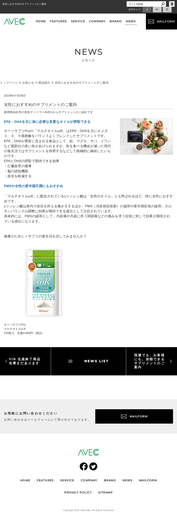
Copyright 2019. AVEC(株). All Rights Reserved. (88, 510)
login (172, 4)
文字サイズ (134, 9)
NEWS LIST (88, 361)
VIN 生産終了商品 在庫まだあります (23, 361)
